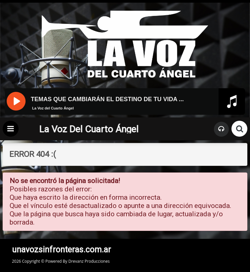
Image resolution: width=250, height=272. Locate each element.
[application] (125, 113)
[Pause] (16, 100)
